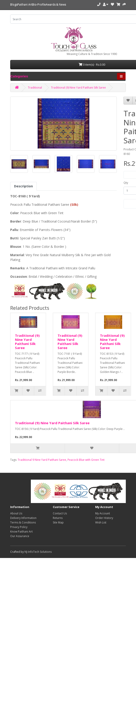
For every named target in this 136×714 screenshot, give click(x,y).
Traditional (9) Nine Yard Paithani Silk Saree (78, 87)
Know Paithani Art (21, 531)
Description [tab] (23, 186)
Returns (58, 518)
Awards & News (56, 4)
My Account (102, 513)
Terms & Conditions (23, 522)
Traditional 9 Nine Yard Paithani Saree (42, 460)
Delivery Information (23, 518)
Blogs (13, 4)
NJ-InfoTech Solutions (38, 552)
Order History (104, 518)
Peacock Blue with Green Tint (86, 460)
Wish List (100, 522)
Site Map (58, 522)
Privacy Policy (18, 527)
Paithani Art (24, 4)
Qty (126, 183)
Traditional (35, 87)
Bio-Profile (39, 4)
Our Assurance (19, 536)
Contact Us (60, 513)
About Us (16, 513)
